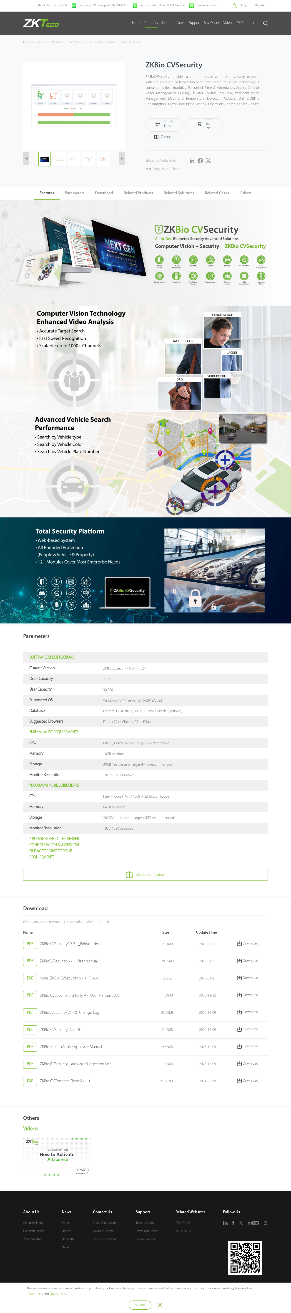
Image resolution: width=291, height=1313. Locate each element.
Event (65, 1224)
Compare (238, 125)
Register (260, 5)
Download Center (147, 1232)
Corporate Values (33, 1232)
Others (250, 183)
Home (136, 23)
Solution (167, 23)
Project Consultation (105, 1224)
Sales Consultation (104, 1240)
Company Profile (33, 1224)
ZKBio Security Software (99, 42)
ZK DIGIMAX (183, 1232)
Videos (228, 23)
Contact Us (60, 5)
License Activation (207, 5)
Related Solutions (180, 183)
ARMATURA (183, 1224)
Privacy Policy (58, 1294)
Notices (66, 1232)
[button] (26, 154)
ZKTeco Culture (32, 1240)
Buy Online (212, 23)
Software (74, 42)
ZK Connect (245, 23)
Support (194, 23)
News (181, 23)
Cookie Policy (35, 1294)
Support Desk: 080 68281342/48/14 (161, 5)
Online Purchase (103, 1232)
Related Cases (220, 183)
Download (102, 183)
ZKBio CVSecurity (130, 42)
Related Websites (191, 1214)
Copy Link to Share (163, 157)
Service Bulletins (146, 1240)
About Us (42, 5)
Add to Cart (200, 124)
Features (42, 183)
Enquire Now (163, 125)
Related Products (138, 183)
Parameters (71, 183)
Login (244, 5)
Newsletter (68, 1240)
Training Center (146, 1224)
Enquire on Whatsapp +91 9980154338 (103, 5)
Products (151, 23)
